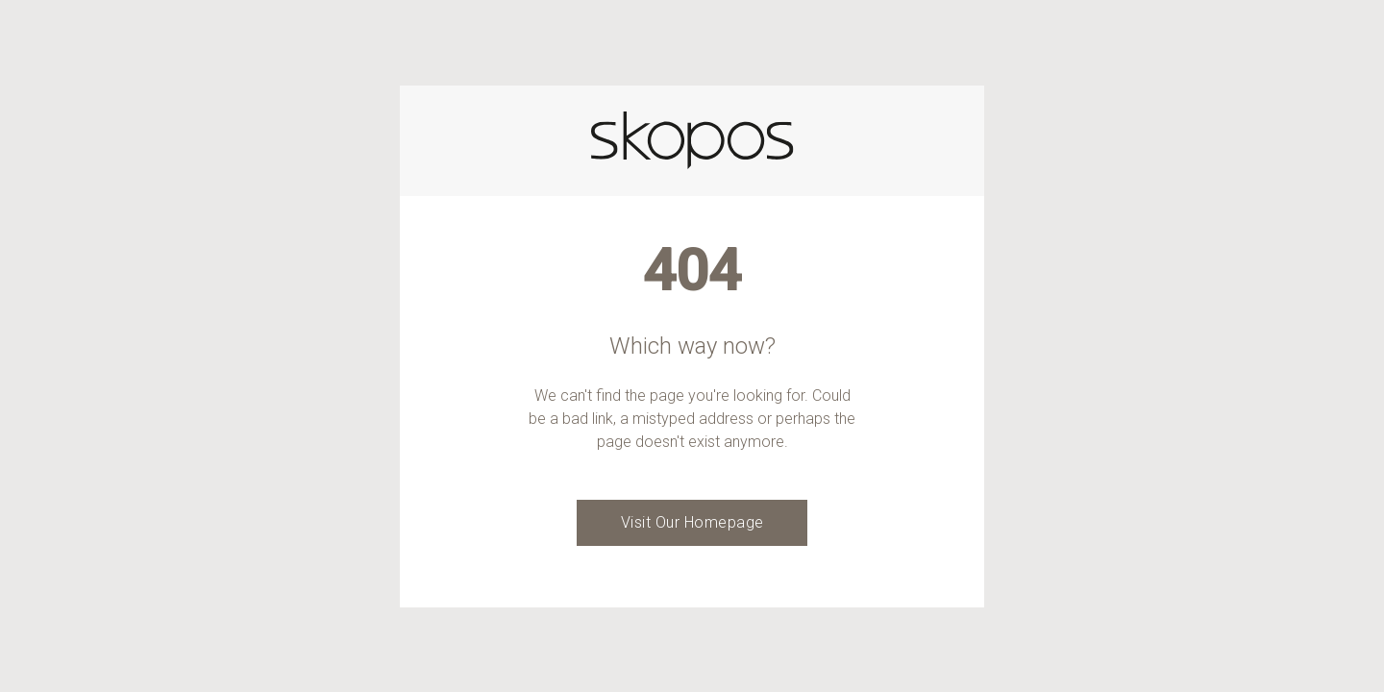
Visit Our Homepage (692, 522)
